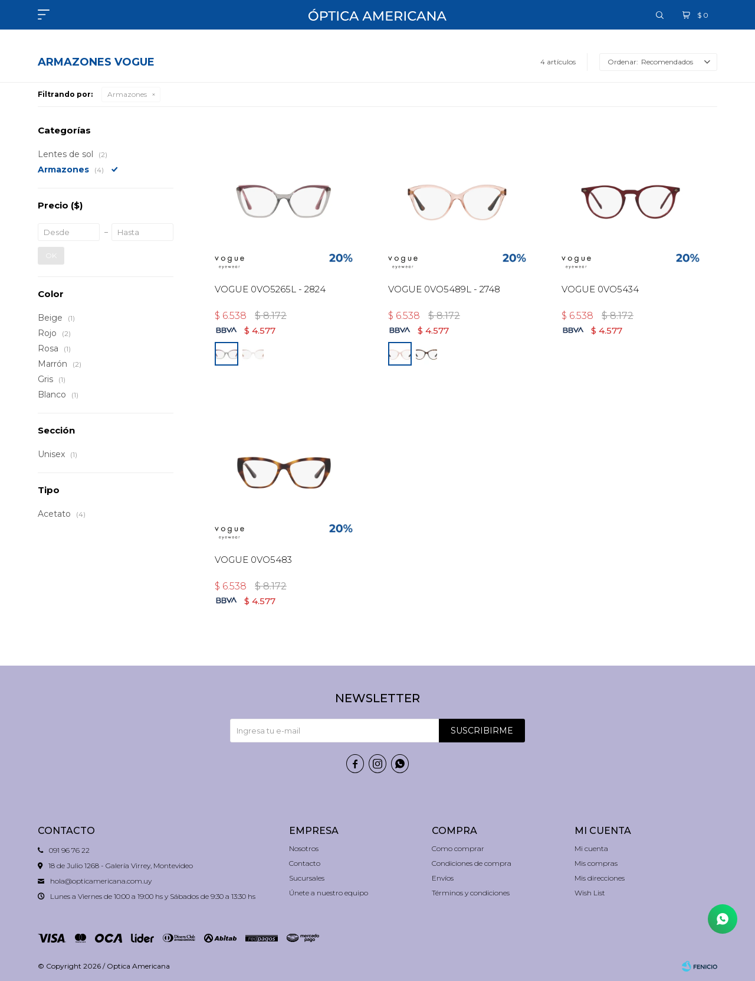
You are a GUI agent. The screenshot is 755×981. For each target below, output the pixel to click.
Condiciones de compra (471, 863)
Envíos (443, 878)
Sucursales (306, 878)
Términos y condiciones (471, 892)
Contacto (304, 863)
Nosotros (304, 848)
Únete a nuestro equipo (328, 892)
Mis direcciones (600, 878)
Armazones (127, 94)
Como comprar (458, 848)
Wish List (590, 892)
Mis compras (596, 863)
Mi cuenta (591, 848)
